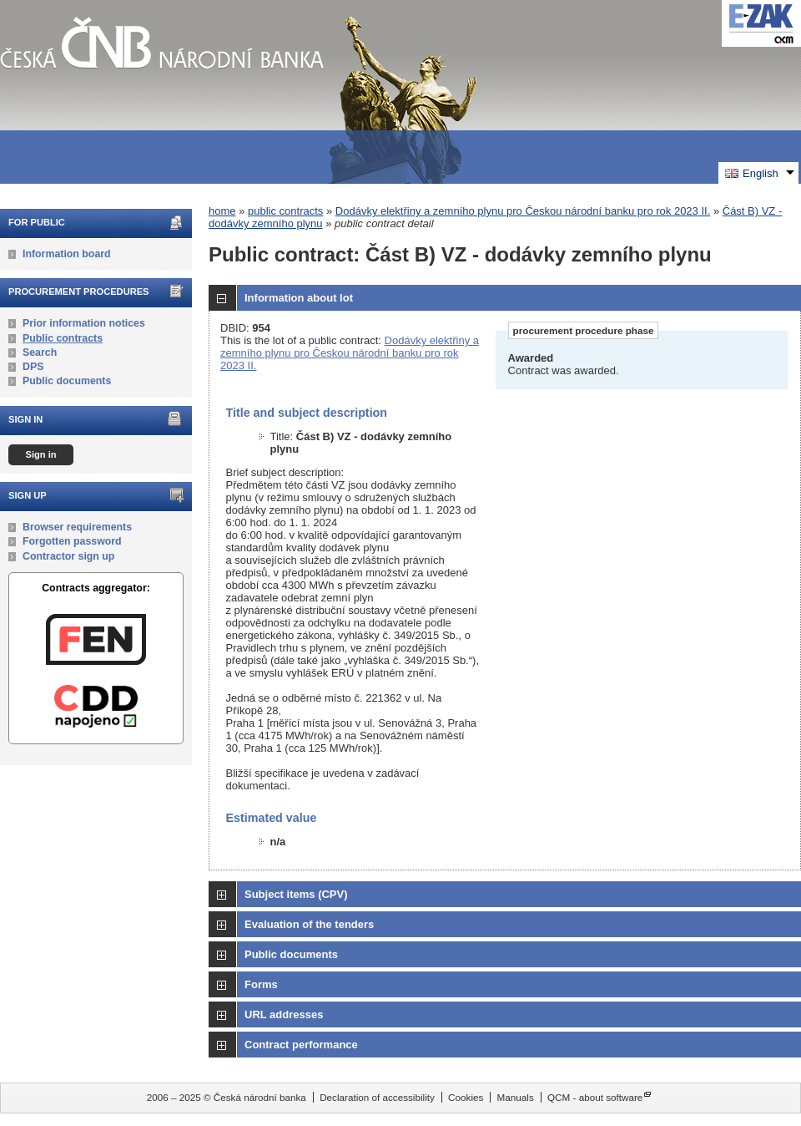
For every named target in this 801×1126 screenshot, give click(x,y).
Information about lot (298, 298)
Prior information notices (84, 323)
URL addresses (283, 1014)
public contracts (285, 211)
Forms (261, 984)
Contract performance (301, 1044)
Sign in (40, 454)
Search (40, 352)
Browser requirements (77, 527)
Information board (67, 254)
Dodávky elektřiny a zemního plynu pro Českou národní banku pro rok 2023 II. (522, 211)
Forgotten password (72, 541)
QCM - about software (594, 1097)
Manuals (515, 1097)
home (222, 211)
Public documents (67, 381)
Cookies (465, 1097)
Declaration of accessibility (377, 1097)
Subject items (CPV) (296, 894)
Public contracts (63, 338)
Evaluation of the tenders (309, 924)
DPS (33, 367)
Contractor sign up (68, 556)
